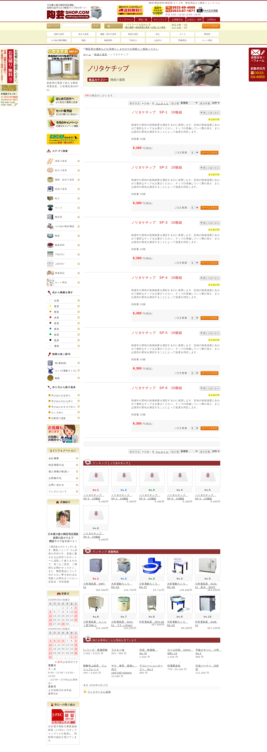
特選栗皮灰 (173, 665)
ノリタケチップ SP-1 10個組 (156, 112)
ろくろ (183, 34)
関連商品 (182, 40)
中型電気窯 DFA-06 (151, 622)
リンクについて (58, 491)
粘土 (158, 34)
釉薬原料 (108, 40)
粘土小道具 (84, 34)
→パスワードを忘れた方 (137, 24)
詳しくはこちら (211, 113)
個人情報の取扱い (59, 471)
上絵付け (158, 40)
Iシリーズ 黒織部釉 (95, 650)
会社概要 (54, 458)
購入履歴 (130, 27)
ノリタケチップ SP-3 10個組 (156, 222)
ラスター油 (117, 650)
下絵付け (133, 40)
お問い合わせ (56, 485)
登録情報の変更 (143, 27)
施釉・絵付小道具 (108, 34)
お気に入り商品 (158, 27)
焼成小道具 (133, 34)
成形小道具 (59, 34)
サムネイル (162, 103)
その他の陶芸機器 (59, 40)
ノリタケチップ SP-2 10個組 (156, 167)
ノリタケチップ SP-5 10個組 (156, 333)
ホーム (87, 54)
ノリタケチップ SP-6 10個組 (156, 388)
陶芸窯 (207, 34)
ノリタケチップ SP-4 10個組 (156, 277)
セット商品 (207, 40)
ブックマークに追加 (99, 691)
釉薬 (84, 40)
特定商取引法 (56, 465)
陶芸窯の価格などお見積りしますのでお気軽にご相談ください (122, 49)
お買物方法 (55, 478)
